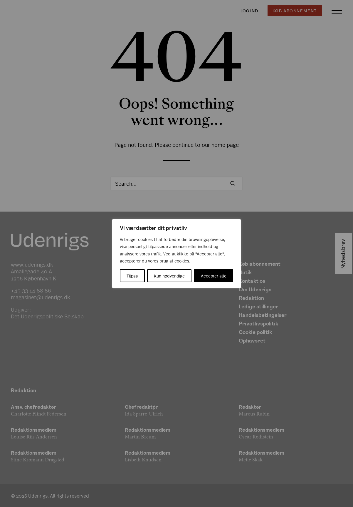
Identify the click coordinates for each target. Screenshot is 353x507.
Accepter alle (213, 276)
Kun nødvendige (169, 276)
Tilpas (132, 276)
